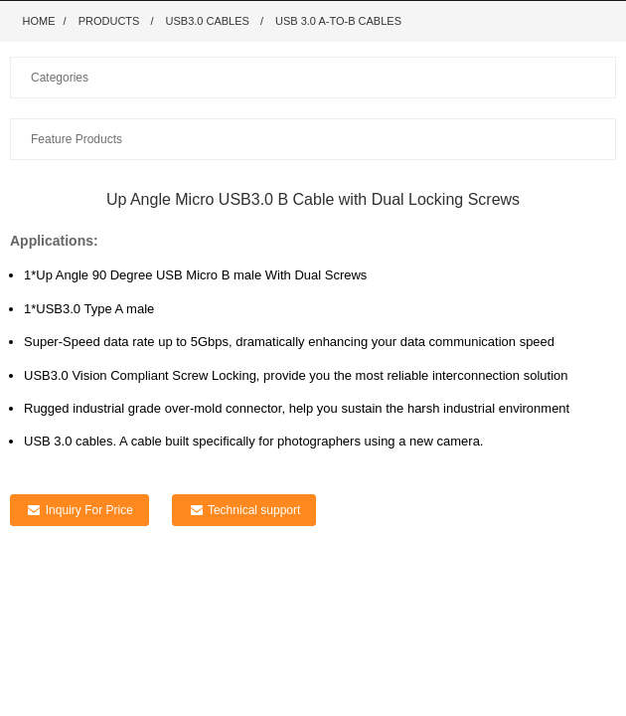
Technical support (254, 510)
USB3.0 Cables (207, 21)
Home (39, 21)
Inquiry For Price (89, 510)
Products (109, 21)
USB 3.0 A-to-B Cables (338, 21)
